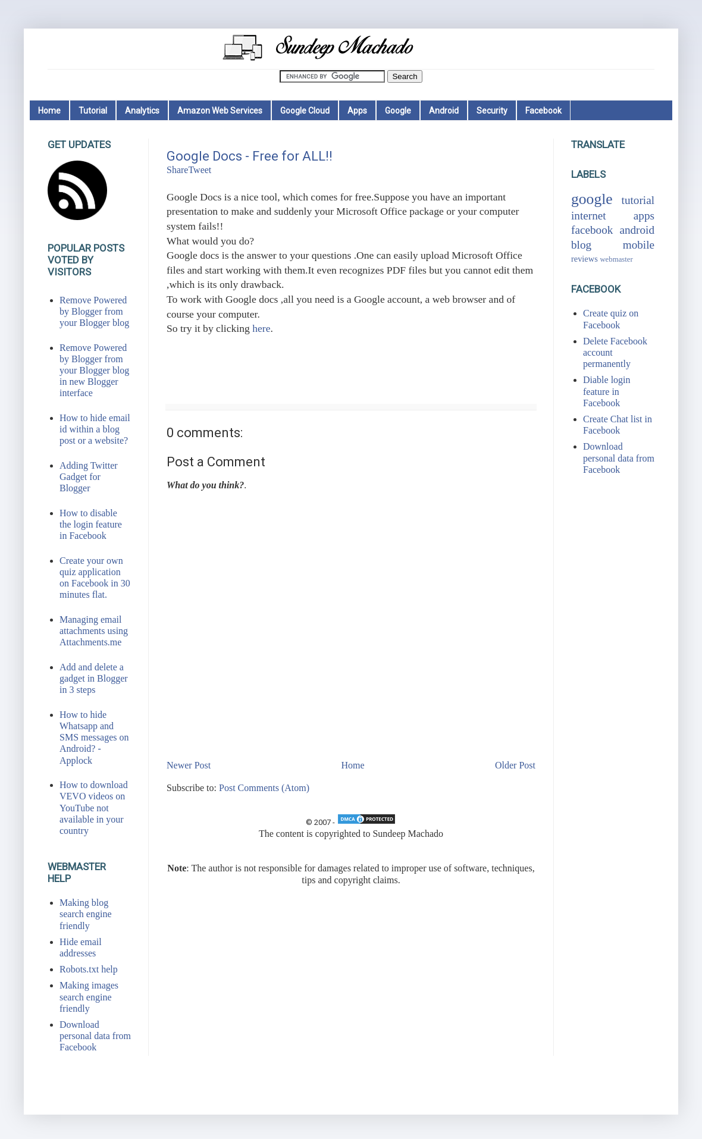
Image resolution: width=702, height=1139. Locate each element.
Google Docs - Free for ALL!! (250, 156)
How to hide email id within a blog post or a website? (94, 429)
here (261, 328)
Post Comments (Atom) (264, 788)
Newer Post (189, 765)
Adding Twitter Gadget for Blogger (88, 476)
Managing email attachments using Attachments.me (93, 630)
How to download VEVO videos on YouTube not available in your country (93, 808)
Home (49, 110)
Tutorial (93, 110)
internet (588, 215)
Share (177, 170)
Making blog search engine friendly (85, 914)
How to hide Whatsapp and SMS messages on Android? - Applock (94, 737)
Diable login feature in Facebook (607, 391)
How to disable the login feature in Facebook (90, 524)
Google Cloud (305, 110)
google (592, 199)
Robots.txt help (88, 969)
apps (644, 215)
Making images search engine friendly (88, 996)
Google (398, 110)
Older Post (515, 765)
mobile (638, 245)
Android (444, 110)
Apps (357, 110)
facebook (592, 230)
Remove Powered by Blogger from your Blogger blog (94, 311)
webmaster (616, 259)
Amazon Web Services (219, 110)
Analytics (142, 110)
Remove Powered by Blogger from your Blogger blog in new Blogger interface (94, 371)
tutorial (638, 200)
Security (492, 110)
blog (581, 245)
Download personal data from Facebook (95, 1035)
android (636, 230)
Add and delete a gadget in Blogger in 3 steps (93, 678)
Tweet (199, 170)
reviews (584, 258)
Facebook (543, 110)
